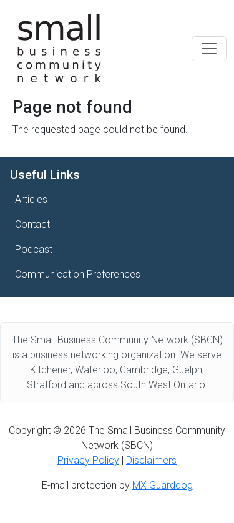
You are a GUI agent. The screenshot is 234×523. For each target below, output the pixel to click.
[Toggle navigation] (209, 48)
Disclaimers (151, 460)
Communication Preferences (77, 274)
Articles (31, 199)
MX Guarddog (162, 485)
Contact (32, 224)
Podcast (33, 249)
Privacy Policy (88, 460)
